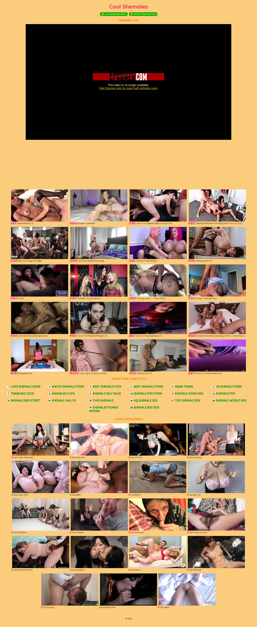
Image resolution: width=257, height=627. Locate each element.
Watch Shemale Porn (143, 14)
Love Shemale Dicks (113, 14)
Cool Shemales (128, 6)
